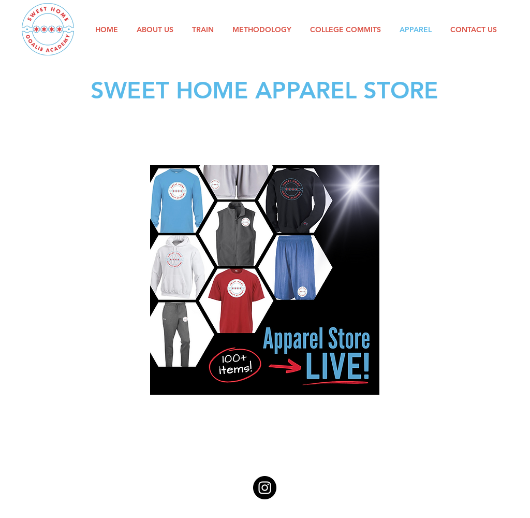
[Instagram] (264, 487)
